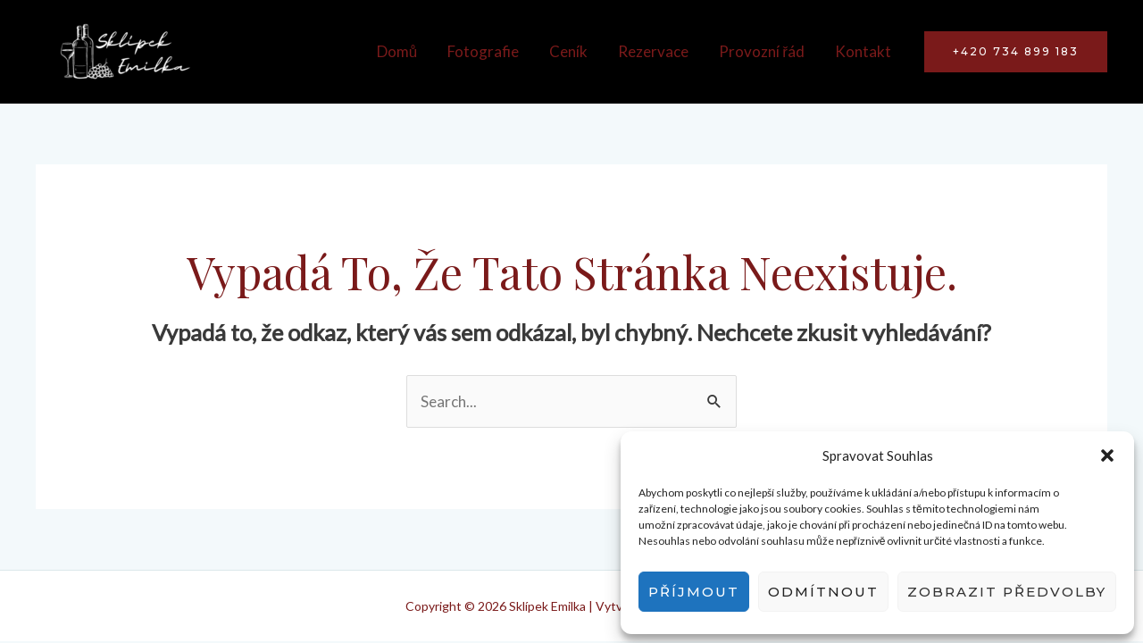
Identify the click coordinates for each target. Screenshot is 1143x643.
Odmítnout (823, 591)
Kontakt (863, 51)
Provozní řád (762, 51)
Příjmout (693, 591)
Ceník (568, 51)
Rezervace (653, 51)
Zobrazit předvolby (1006, 591)
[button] (1107, 455)
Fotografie (483, 51)
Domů (397, 51)
